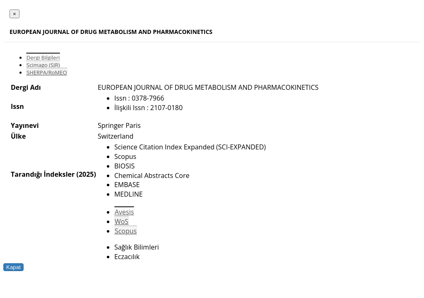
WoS (121, 221)
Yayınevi (25, 125)
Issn (17, 106)
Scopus (126, 231)
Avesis (124, 211)
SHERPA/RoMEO (46, 72)
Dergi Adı (26, 87)
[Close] (14, 14)
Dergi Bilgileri (43, 57)
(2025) (86, 174)
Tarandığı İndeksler (43, 174)
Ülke (18, 136)
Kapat (13, 267)
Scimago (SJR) (43, 65)
